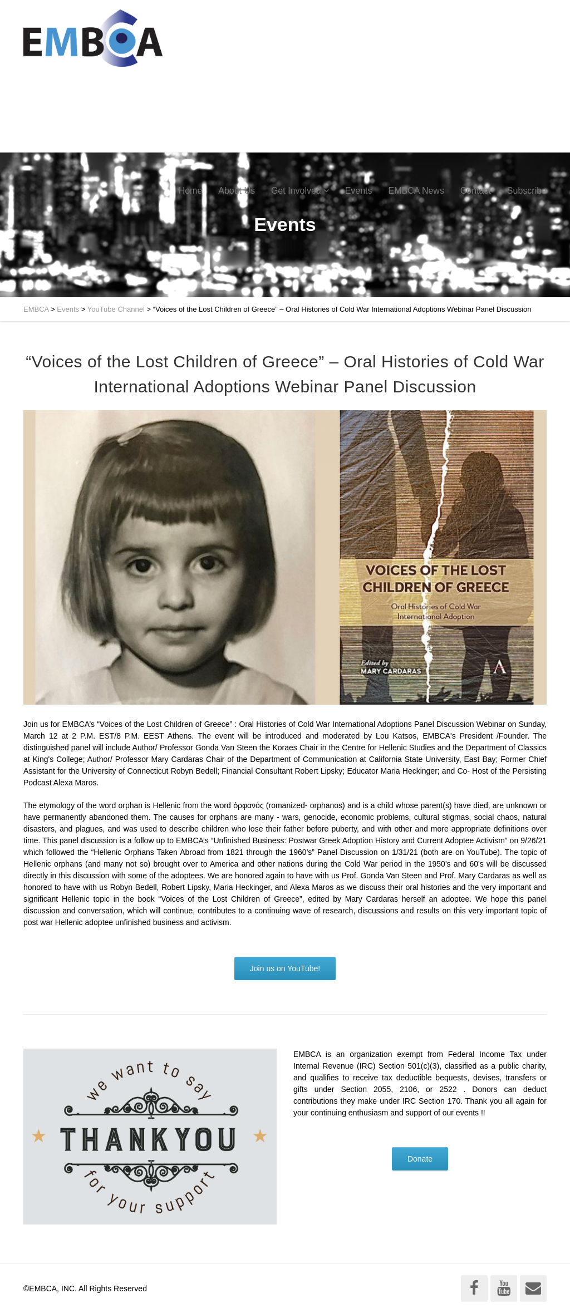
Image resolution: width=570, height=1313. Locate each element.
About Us (236, 190)
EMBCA (36, 309)
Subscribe (527, 190)
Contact (475, 190)
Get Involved (296, 190)
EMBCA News (416, 190)
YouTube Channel (116, 309)
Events (358, 190)
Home (191, 190)
